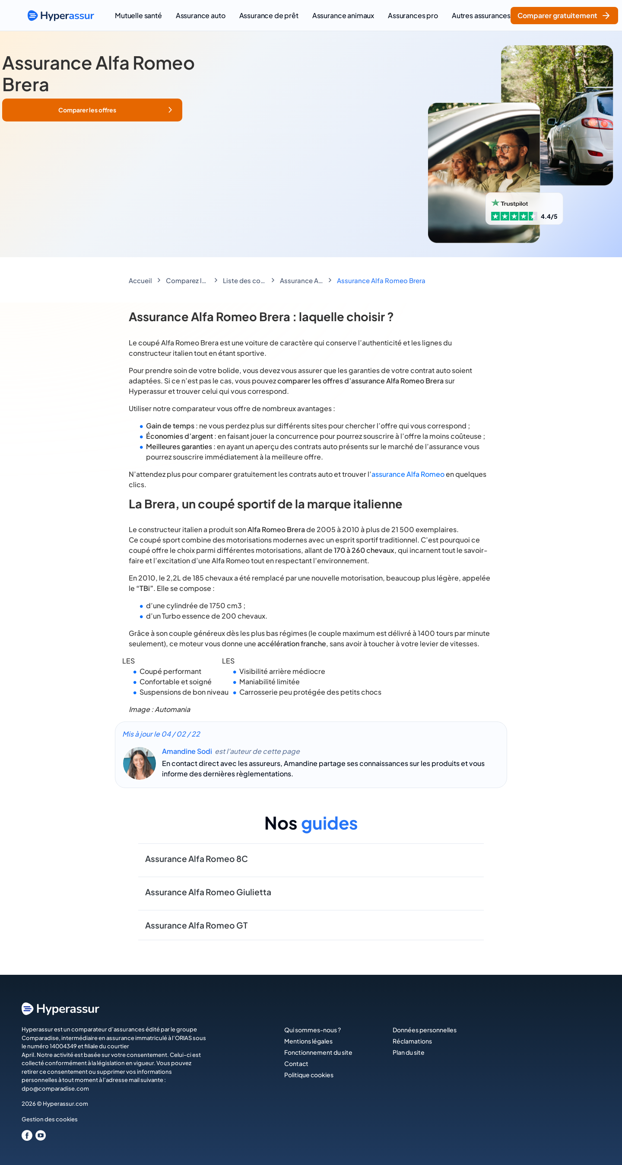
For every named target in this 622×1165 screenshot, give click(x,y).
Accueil (140, 280)
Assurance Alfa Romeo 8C (196, 858)
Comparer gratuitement (564, 15)
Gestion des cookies (50, 1119)
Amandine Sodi (187, 751)
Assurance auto (200, 15)
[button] (92, 110)
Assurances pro (413, 15)
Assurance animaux (343, 15)
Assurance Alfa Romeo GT (196, 925)
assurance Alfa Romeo (407, 474)
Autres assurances (481, 15)
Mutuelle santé (138, 15)
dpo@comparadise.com (55, 1088)
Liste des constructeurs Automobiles (244, 280)
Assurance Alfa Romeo (301, 280)
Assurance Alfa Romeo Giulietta (208, 892)
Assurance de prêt (268, 15)
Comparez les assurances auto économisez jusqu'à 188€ (187, 280)
